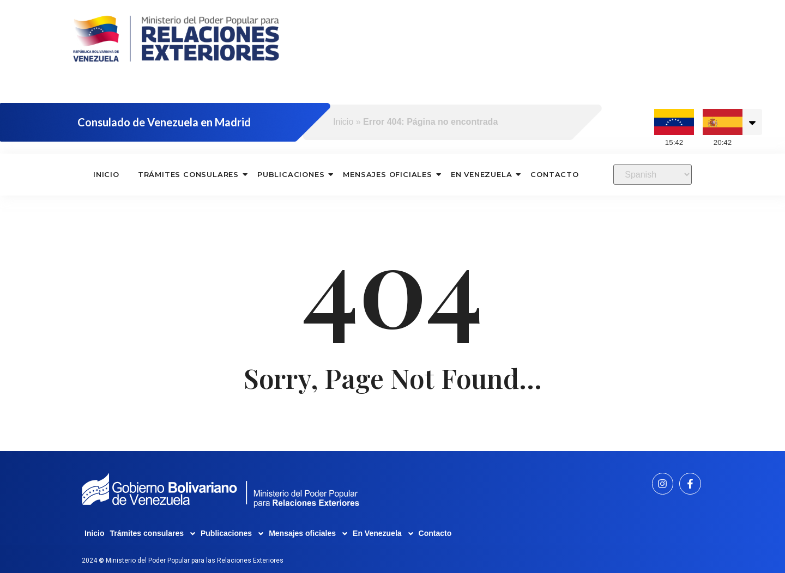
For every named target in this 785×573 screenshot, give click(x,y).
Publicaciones (291, 174)
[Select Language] (652, 174)
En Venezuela (482, 174)
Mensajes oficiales (387, 174)
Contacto (554, 174)
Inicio (343, 121)
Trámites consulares (188, 174)
